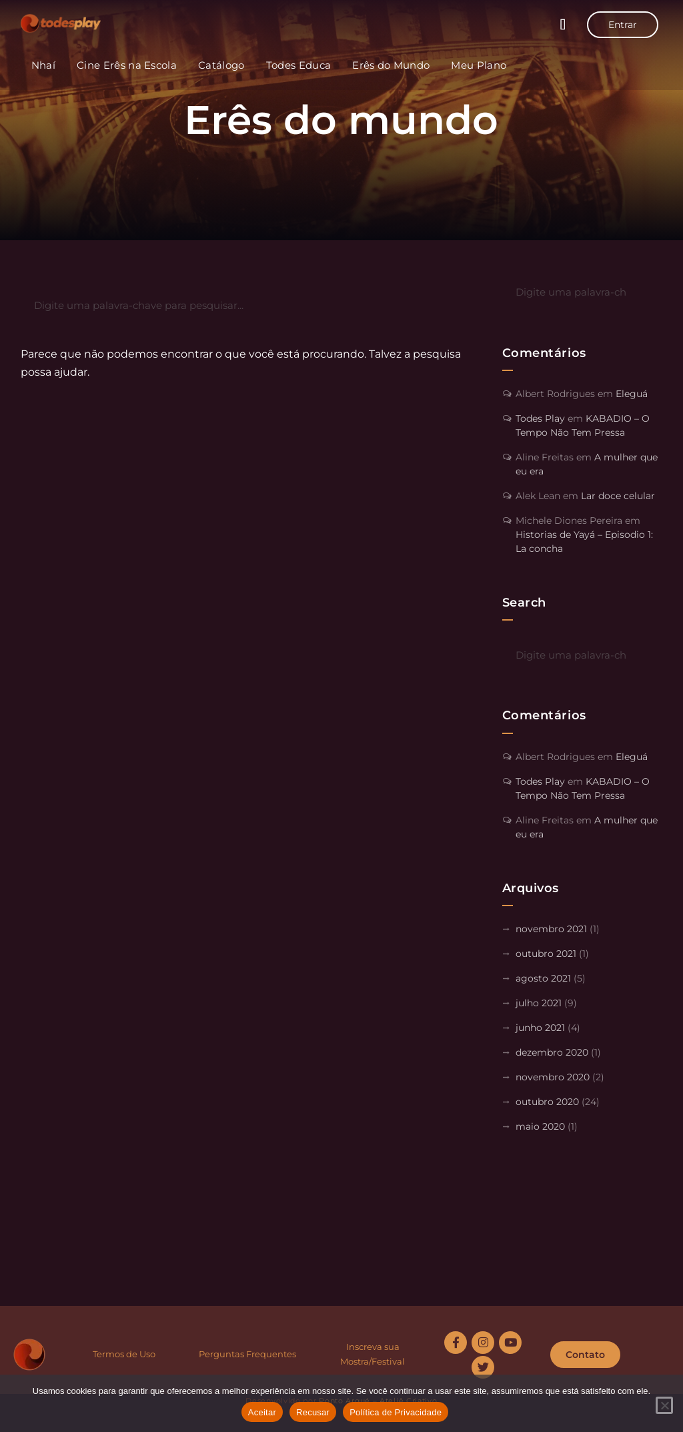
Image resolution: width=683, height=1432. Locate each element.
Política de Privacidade (396, 1412)
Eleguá (632, 394)
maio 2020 (540, 1126)
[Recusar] (664, 1405)
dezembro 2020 (552, 1052)
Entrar (622, 25)
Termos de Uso (124, 1354)
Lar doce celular (618, 496)
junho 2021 (540, 1028)
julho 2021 (539, 1003)
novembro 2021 (551, 929)
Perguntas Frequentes (247, 1354)
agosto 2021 (543, 978)
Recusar (312, 1412)
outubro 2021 (546, 954)
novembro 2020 (553, 1077)
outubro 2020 (547, 1102)
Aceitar (262, 1412)
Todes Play (540, 418)
